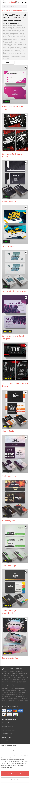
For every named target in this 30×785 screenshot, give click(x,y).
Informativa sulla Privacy (8, 730)
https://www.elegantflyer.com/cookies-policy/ (11, 757)
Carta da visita (8, 246)
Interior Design (8, 431)
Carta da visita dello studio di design (15, 385)
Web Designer (8, 521)
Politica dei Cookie (7, 733)
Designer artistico (10, 658)
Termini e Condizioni (7, 726)
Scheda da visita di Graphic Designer (14, 337)
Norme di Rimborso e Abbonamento (12, 741)
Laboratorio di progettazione (15, 291)
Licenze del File (6, 723)
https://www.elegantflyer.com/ (18, 752)
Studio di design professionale (9, 612)
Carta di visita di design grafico (12, 155)
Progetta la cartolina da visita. (12, 107)
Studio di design (9, 201)
